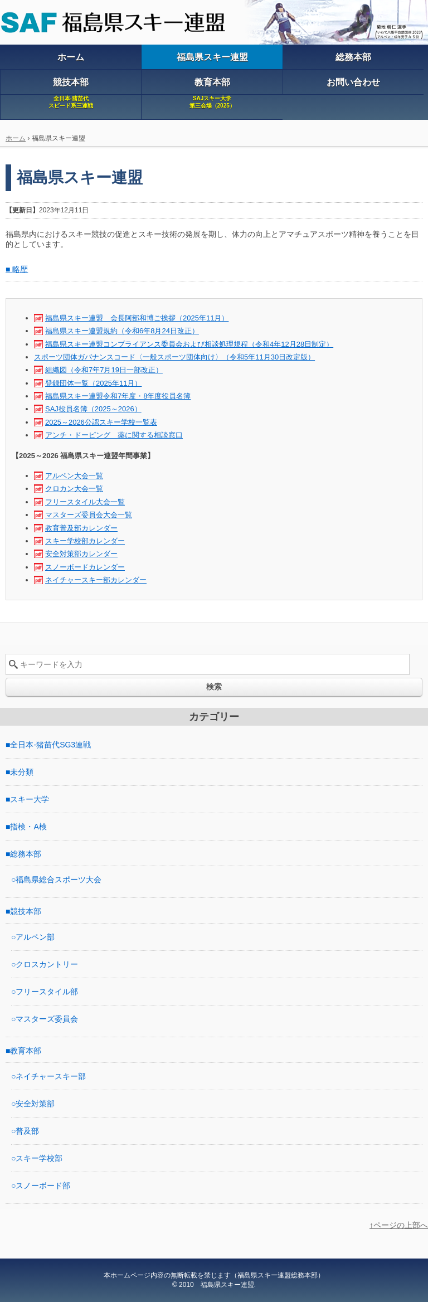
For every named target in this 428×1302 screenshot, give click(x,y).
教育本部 (25, 1050)
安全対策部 (35, 1103)
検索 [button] (214, 686)
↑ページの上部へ (398, 1225)
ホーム (16, 138)
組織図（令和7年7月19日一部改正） (104, 370)
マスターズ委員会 (47, 1018)
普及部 (27, 1130)
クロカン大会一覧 (74, 488)
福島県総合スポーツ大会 (58, 879)
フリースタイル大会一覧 (85, 502)
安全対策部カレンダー (81, 554)
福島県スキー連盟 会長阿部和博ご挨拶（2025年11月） (136, 318)
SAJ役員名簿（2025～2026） (93, 409)
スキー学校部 (39, 1158)
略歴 (20, 269)
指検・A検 (28, 826)
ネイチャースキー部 (51, 1076)
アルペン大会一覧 (74, 476)
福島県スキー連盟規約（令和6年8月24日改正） (122, 331)
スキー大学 (29, 799)
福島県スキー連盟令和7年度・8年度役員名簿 (118, 396)
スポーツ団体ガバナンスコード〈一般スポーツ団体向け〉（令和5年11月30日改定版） (174, 357)
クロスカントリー (47, 964)
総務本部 (25, 853)
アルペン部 (35, 936)
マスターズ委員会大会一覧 (88, 515)
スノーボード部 (43, 1185)
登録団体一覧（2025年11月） (93, 383)
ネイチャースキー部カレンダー (96, 580)
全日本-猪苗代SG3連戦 (50, 744)
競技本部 (25, 911)
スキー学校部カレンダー (85, 541)
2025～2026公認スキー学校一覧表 (101, 422)
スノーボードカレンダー (85, 567)
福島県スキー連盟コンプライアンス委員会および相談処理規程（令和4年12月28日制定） (189, 344)
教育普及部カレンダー (81, 528)
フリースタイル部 (47, 991)
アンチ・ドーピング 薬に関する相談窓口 (114, 435)
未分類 (21, 771)
